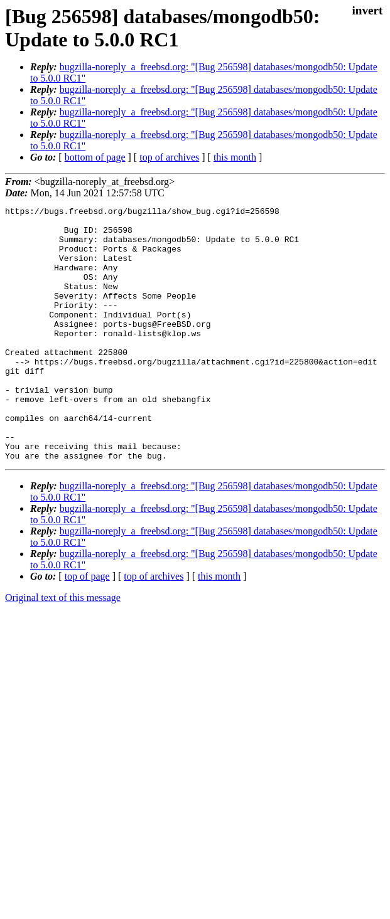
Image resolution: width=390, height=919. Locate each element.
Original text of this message (63, 648)
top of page (87, 627)
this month (235, 157)
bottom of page (95, 157)
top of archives (169, 157)
